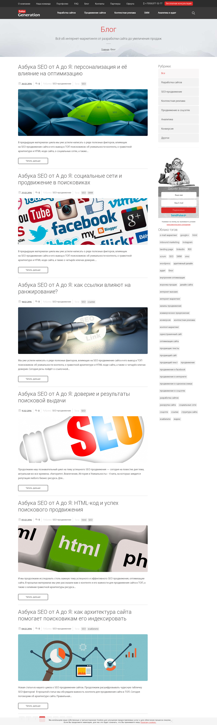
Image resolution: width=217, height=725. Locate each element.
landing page (166, 249)
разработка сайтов (169, 398)
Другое (165, 137)
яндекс (177, 419)
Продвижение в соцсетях (175, 110)
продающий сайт (168, 355)
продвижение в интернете (173, 376)
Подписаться (178, 210)
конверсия (165, 320)
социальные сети (187, 405)
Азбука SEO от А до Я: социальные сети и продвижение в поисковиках (70, 179)
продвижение (188, 362)
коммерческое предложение (174, 313)
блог (171, 270)
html (194, 235)
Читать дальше (33, 161)
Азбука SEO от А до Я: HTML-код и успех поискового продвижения (68, 506)
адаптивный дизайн (183, 263)
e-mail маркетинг (168, 235)
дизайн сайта (186, 284)
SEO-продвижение (171, 91)
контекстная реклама (184, 320)
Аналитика (167, 119)
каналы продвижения (170, 306)
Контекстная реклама (125, 13)
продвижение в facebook (172, 369)
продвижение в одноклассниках (176, 384)
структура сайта (189, 412)
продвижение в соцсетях (172, 391)
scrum (163, 256)
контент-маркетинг (169, 327)
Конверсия (167, 128)
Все (163, 73)
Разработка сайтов (171, 82)
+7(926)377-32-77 (153, 3)
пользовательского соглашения (178, 225)
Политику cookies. (148, 722)
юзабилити (165, 419)
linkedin (180, 249)
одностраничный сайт (171, 334)
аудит (162, 270)
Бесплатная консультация (178, 3)
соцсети (164, 412)
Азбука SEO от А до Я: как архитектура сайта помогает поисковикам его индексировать (75, 615)
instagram (187, 242)
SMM (146, 13)
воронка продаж (168, 284)
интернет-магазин (169, 292)
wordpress (165, 263)
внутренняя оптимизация (172, 277)
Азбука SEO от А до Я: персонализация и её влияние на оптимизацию (72, 70)
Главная (105, 49)
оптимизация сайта (169, 341)
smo (187, 256)
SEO (171, 256)
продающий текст (169, 362)
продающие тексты (169, 348)
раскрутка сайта (168, 405)
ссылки (174, 412)
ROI (189, 249)
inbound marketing (169, 242)
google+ (184, 235)
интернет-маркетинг (170, 299)
